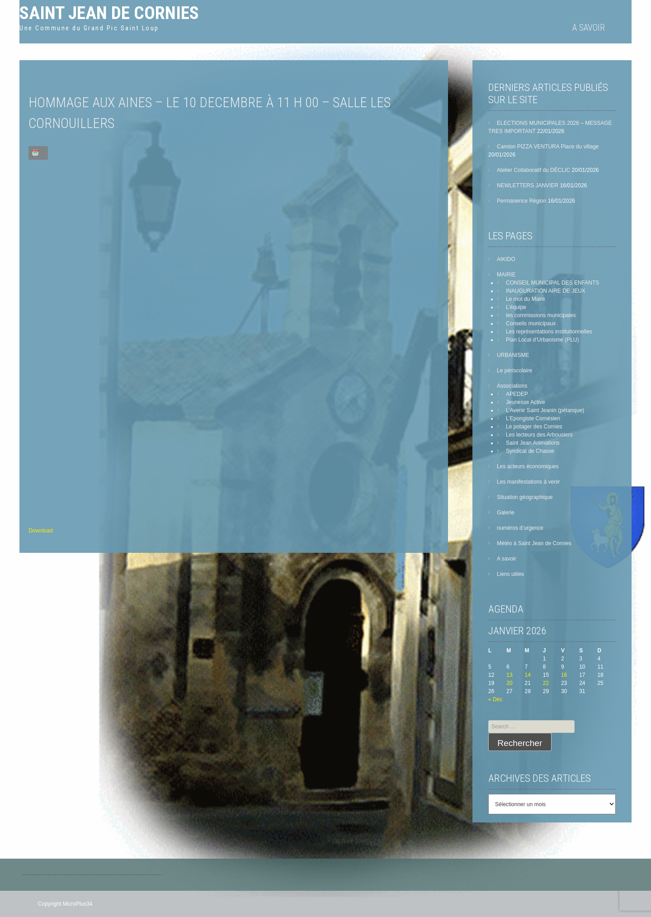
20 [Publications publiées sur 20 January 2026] (509, 683)
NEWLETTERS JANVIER (527, 185)
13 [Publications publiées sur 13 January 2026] (509, 675)
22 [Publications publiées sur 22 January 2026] (546, 683)
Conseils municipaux (531, 323)
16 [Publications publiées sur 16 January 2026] (564, 675)
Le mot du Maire (525, 299)
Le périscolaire (514, 370)
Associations (512, 386)
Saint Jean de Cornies (109, 13)
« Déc (495, 699)
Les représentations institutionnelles (549, 331)
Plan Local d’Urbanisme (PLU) (542, 340)
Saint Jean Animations (533, 443)
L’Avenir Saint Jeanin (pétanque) (545, 410)
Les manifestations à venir (528, 482)
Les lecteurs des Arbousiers (539, 435)
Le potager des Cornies (534, 426)
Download (40, 530)
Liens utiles (510, 574)
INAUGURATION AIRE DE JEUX (545, 291)
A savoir (588, 27)
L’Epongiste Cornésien (533, 418)
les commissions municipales (541, 315)
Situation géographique (524, 497)
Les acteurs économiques (528, 466)
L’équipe (516, 307)
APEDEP (517, 394)
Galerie (505, 512)
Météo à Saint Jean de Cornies (534, 543)
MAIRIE (506, 274)
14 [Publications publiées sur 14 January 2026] (528, 675)
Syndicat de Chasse (530, 451)
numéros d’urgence (520, 528)
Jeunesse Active (525, 402)
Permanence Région (521, 201)
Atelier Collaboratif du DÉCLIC (533, 170)
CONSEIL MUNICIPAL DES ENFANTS (552, 283)
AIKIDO (506, 259)
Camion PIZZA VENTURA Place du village (548, 146)
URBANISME (513, 355)
